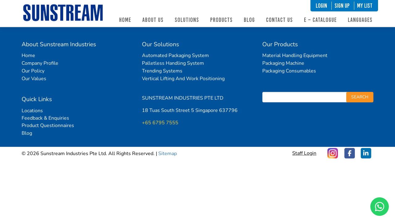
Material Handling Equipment (294, 55)
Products (221, 19)
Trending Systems (162, 71)
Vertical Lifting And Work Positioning (183, 78)
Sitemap (167, 153)
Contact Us (279, 19)
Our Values (34, 78)
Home (125, 19)
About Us (153, 19)
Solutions (187, 19)
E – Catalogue (320, 19)
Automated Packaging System (175, 55)
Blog (249, 19)
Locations (32, 110)
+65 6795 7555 (160, 122)
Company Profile (40, 63)
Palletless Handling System (173, 63)
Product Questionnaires (48, 125)
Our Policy (33, 71)
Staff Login (304, 153)
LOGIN (321, 5)
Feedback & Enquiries (45, 118)
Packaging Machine (283, 63)
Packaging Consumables (289, 71)
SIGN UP (342, 5)
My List (364, 5)
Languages (360, 19)
